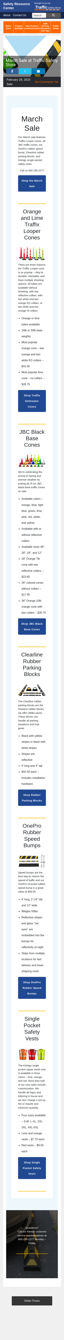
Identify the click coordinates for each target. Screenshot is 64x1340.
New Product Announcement (32, 27)
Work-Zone (8, 27)
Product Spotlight (18, 27)
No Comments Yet (46, 82)
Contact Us (19, 15)
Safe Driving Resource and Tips (45, 27)
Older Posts (32, 1300)
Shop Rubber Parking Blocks (32, 797)
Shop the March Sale (32, 183)
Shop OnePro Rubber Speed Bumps (32, 988)
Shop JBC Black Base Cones (32, 626)
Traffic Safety (56, 27)
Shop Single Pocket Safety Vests (32, 1168)
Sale (9, 84)
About (7, 15)
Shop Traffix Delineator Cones (32, 401)
